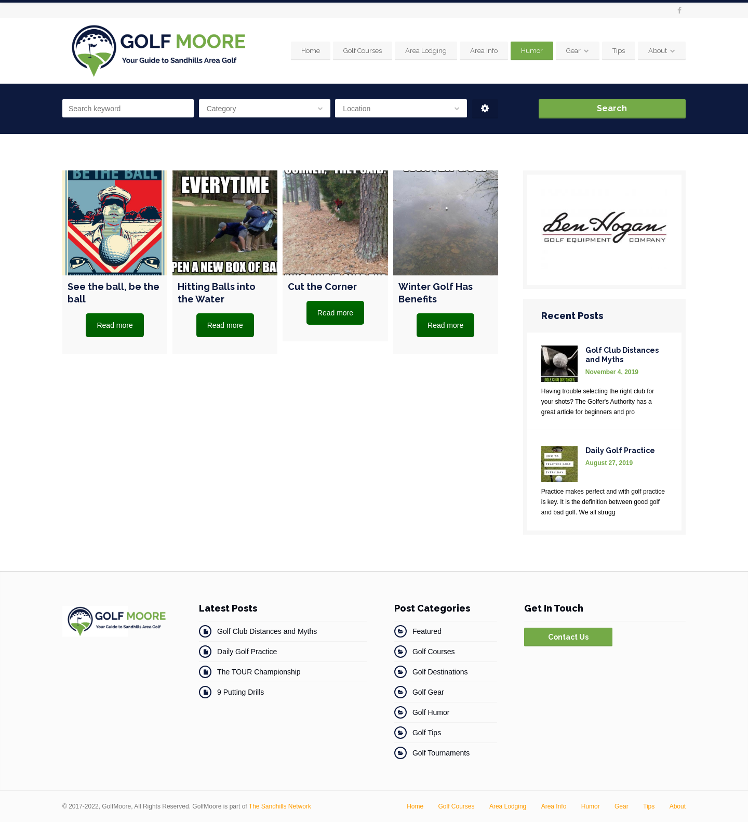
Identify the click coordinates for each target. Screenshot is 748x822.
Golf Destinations (440, 672)
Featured (427, 631)
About (657, 51)
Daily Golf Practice (247, 651)
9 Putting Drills (240, 692)
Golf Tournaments (441, 753)
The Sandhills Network (280, 806)
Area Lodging (426, 51)
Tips (618, 51)
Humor (532, 51)
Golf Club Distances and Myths (267, 631)
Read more (114, 325)
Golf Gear (428, 692)
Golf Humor (431, 712)
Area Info (484, 51)
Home (310, 51)
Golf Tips (426, 732)
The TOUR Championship (259, 672)
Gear (573, 51)
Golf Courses (362, 51)
